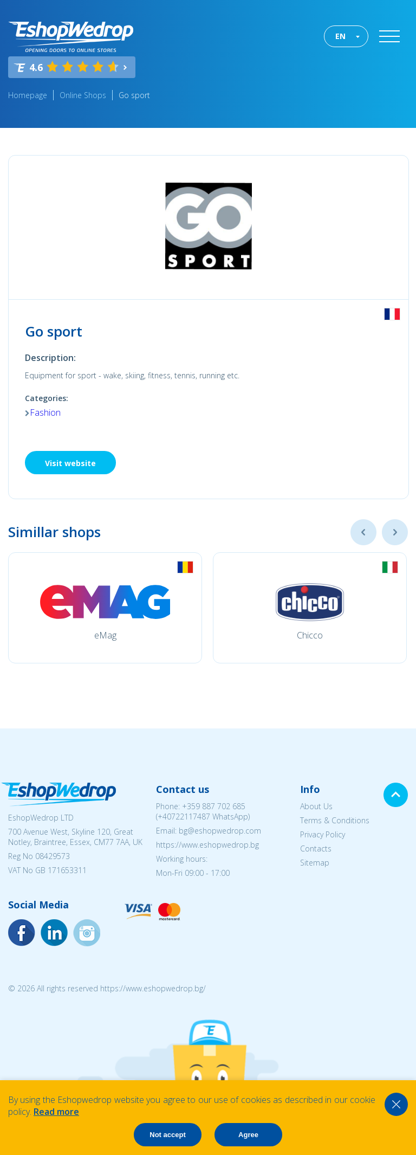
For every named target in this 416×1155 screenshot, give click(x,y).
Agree (248, 1135)
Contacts (316, 848)
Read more (56, 1112)
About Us (316, 806)
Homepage (27, 95)
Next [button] (395, 532)
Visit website (70, 463)
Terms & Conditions (334, 820)
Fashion (45, 412)
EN (340, 36)
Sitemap (314, 862)
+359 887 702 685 (213, 806)
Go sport (134, 95)
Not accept (167, 1135)
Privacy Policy (322, 834)
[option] (105, 607)
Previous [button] (363, 532)
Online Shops (83, 95)
